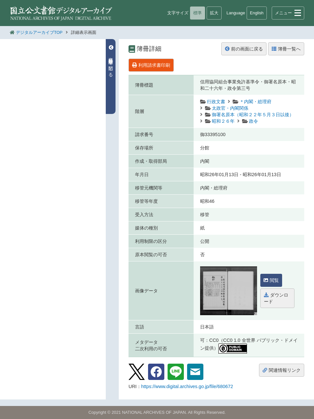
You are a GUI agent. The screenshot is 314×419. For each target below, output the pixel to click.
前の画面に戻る (244, 48)
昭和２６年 (223, 121)
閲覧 (271, 280)
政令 (253, 121)
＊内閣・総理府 (255, 101)
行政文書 (216, 101)
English (257, 12)
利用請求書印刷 (151, 65)
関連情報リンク (282, 370)
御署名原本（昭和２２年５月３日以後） (253, 114)
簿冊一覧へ (286, 48)
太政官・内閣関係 (230, 108)
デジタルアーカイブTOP (39, 32)
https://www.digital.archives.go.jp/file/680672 (187, 386)
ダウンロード (276, 298)
